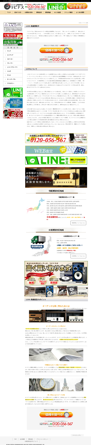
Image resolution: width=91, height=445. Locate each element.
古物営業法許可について (31, 435)
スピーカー (9, 52)
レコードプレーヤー (11, 60)
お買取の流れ (29, 12)
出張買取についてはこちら (78, 249)
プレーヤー (9, 56)
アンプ (8, 44)
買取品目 (39, 12)
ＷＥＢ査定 (57, 12)
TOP (15, 433)
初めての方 (17, 12)
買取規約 (30, 433)
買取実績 (48, 12)
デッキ (8, 68)
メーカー (83, 16)
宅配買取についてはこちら (78, 216)
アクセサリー (9, 77)
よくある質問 (80, 12)
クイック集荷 (68, 12)
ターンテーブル (10, 72)
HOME (80, 16)
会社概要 (22, 433)
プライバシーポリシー (42, 433)
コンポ (8, 64)
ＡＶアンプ (9, 48)
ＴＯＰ (9, 12)
